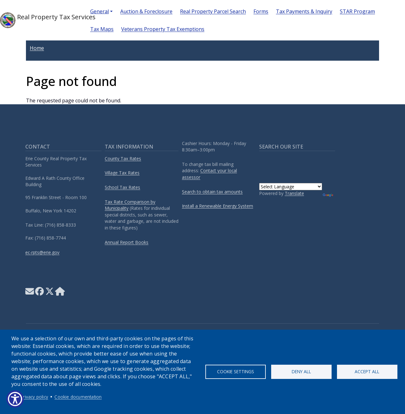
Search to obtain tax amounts (212, 192)
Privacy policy (34, 397)
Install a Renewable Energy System (217, 206)
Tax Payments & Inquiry (304, 11)
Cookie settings (235, 371)
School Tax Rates (122, 187)
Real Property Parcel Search (213, 11)
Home (37, 48)
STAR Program (357, 11)
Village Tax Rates (122, 173)
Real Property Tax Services (40, 20)
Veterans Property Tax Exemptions (162, 29)
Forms (260, 11)
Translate (294, 193)
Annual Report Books (126, 242)
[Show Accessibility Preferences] (15, 399)
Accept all (367, 371)
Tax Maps (102, 29)
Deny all (301, 371)
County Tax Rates (123, 158)
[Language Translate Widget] (290, 186)
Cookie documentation (78, 397)
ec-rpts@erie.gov (42, 252)
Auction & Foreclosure (146, 11)
